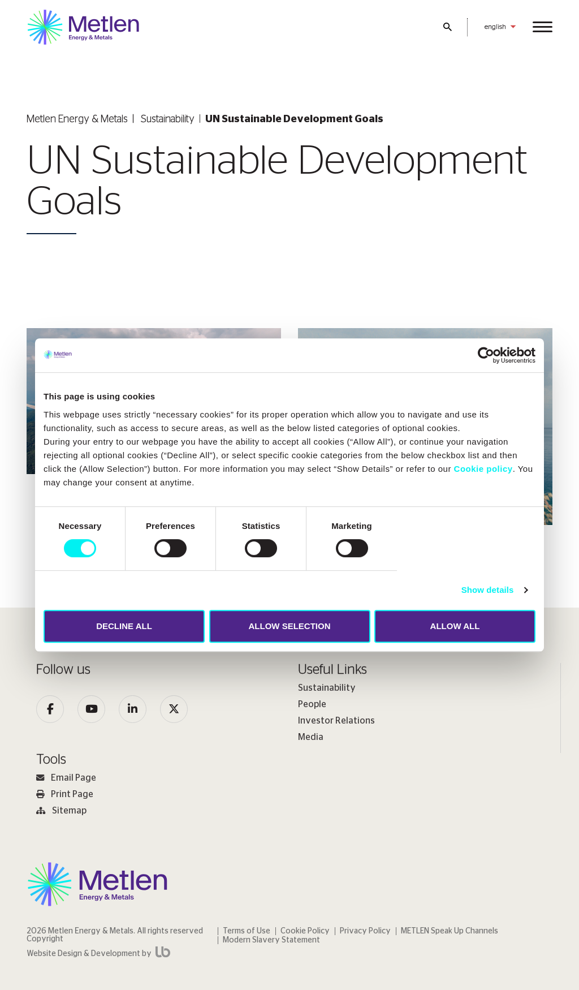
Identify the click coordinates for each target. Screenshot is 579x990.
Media (310, 737)
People (312, 704)
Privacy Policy (365, 931)
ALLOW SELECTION (290, 626)
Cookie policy (483, 469)
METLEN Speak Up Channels (449, 931)
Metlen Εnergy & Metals (77, 119)
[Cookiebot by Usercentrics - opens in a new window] (486, 355)
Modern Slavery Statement (271, 940)
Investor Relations (336, 720)
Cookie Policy (305, 931)
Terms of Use (246, 931)
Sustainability (168, 119)
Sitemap (61, 810)
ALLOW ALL (455, 626)
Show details (487, 590)
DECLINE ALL (124, 626)
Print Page (64, 794)
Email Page (66, 777)
